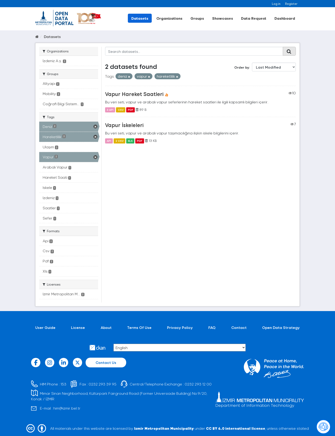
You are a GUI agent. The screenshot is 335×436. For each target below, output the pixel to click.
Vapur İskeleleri (124, 124)
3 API (110, 109)
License (78, 327)
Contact (239, 327)
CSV (121, 109)
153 (63, 384)
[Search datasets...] (194, 51)
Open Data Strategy (281, 327)
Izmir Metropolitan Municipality (164, 428)
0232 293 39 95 (102, 384)
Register (291, 4)
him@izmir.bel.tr (67, 408)
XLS (130, 141)
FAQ (212, 327)
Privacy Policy (180, 327)
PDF (130, 109)
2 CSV (120, 141)
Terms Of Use (139, 327)
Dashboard (284, 18)
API (109, 141)
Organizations (169, 18)
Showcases (222, 18)
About (106, 327)
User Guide (45, 327)
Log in (276, 4)
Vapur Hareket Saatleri (134, 93)
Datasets (139, 18)
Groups (197, 18)
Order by (241, 67)
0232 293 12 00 (198, 384)
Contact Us (106, 362)
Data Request (253, 18)
